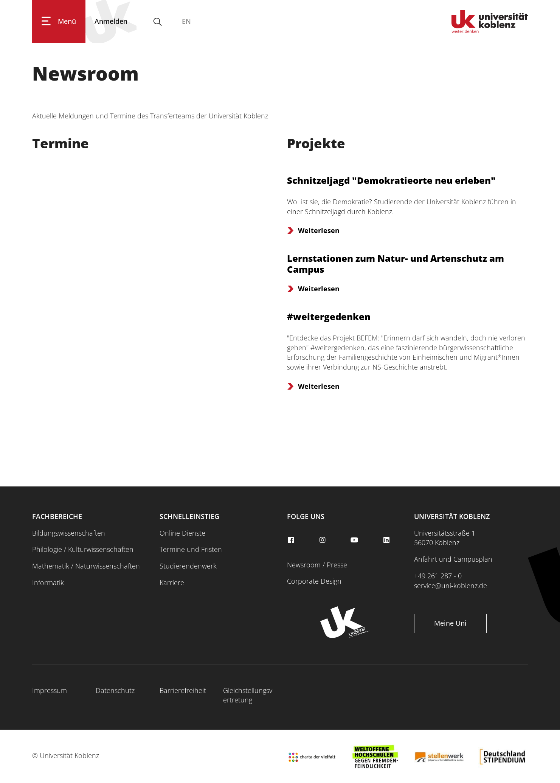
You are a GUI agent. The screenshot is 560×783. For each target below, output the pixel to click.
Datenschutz (115, 690)
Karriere (172, 582)
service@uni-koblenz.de (450, 585)
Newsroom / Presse (317, 564)
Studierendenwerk (188, 565)
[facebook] (292, 540)
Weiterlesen (319, 230)
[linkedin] (387, 540)
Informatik (48, 582)
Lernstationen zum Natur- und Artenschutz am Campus (395, 263)
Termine (60, 143)
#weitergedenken (329, 316)
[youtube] (355, 540)
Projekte (316, 143)
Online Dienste (182, 533)
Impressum (49, 690)
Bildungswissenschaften (68, 533)
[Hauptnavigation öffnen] (58, 21)
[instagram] (324, 540)
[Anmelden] (111, 21)
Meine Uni (450, 623)
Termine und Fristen (191, 549)
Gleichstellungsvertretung (247, 695)
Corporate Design (314, 581)
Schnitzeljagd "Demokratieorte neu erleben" (391, 180)
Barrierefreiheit (183, 690)
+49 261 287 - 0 (438, 575)
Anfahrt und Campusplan (453, 559)
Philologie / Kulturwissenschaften (82, 549)
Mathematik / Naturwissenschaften (86, 565)
